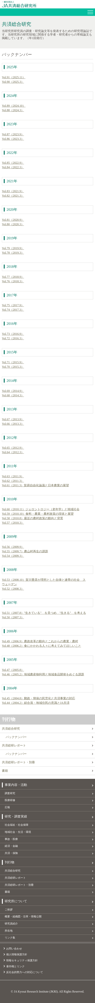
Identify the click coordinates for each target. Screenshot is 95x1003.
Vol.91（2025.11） (13, 77)
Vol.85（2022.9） (13, 162)
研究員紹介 (11, 923)
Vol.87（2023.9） (13, 134)
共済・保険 (11, 853)
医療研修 (10, 800)
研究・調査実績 (16, 816)
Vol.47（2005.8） (13, 669)
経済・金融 (11, 845)
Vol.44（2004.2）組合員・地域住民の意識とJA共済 (35, 702)
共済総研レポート (14, 745)
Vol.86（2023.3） (13, 138)
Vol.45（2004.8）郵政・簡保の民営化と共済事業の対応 (38, 698)
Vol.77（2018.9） (13, 276)
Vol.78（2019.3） (13, 252)
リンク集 (10, 937)
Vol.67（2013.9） (13, 419)
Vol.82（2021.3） (13, 195)
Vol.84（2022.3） (13, 167)
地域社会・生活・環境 (18, 831)
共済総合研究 (11, 728)
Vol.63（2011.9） (13, 476)
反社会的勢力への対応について (24, 972)
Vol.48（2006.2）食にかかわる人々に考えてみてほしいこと (41, 645)
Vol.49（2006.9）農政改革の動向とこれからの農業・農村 (40, 641)
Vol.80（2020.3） (13, 224)
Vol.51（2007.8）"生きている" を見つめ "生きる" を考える (44, 612)
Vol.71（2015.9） (13, 362)
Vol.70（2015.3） (13, 366)
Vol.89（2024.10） (14, 105)
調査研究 (10, 793)
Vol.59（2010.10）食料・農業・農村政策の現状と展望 (38, 513)
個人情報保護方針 (16, 954)
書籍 (5, 770)
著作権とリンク (15, 966)
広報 (7, 807)
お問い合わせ (14, 948)
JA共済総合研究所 (48, 4)
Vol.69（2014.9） (13, 390)
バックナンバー (16, 737)
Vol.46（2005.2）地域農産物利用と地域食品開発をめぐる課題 (43, 674)
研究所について (16, 901)
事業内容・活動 (16, 785)
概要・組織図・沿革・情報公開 (23, 916)
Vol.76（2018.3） (13, 281)
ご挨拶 (9, 909)
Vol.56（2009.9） (13, 546)
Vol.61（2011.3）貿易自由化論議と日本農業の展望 (35, 485)
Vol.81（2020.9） (13, 219)
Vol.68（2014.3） (13, 395)
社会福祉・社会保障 (16, 824)
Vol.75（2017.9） (13, 305)
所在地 (9, 930)
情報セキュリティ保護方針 (22, 960)
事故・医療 (11, 839)
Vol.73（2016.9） (13, 333)
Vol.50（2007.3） (13, 617)
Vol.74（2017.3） (13, 309)
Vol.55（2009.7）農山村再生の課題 (25, 551)
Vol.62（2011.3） (13, 480)
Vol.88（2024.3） (13, 110)
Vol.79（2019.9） (13, 248)
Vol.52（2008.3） (13, 588)
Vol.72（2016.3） (13, 338)
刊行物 (8, 719)
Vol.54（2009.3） (13, 555)
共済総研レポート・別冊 (18, 762)
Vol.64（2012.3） (13, 452)
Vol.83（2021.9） (13, 191)
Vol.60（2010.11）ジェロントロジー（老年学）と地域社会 (40, 509)
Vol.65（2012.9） (13, 447)
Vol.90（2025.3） (13, 81)
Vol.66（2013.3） (13, 423)
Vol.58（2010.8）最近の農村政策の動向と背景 (32, 518)
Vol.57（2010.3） (13, 522)
